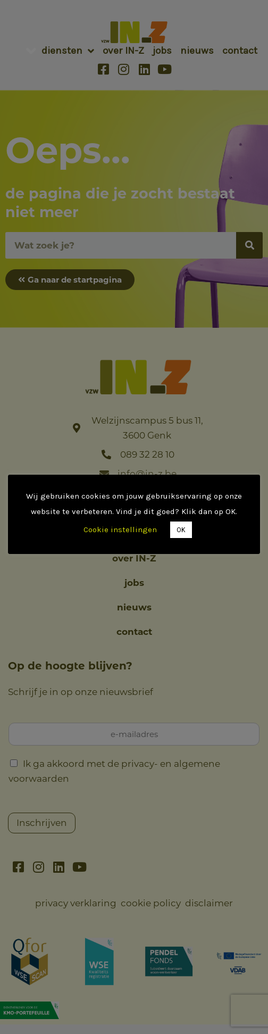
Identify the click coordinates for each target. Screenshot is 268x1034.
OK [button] (181, 530)
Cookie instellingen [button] (120, 529)
